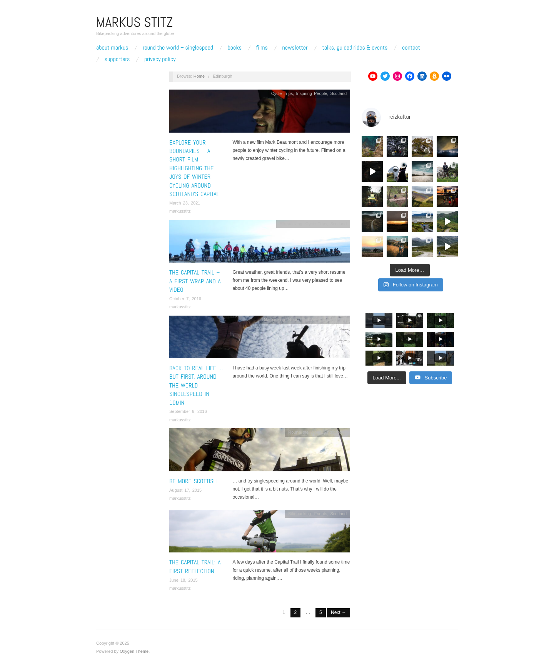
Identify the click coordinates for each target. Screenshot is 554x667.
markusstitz (180, 211)
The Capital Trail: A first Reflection (194, 566)
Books (235, 48)
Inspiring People (311, 93)
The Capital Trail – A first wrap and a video (195, 281)
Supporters (117, 59)
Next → (338, 612)
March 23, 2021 (184, 203)
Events (320, 513)
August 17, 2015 (185, 490)
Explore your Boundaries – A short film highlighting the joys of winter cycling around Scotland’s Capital (194, 168)
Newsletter (294, 48)
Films (262, 48)
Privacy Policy (160, 59)
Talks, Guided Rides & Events (354, 48)
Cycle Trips (282, 93)
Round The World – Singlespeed (178, 48)
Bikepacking (290, 223)
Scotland (338, 93)
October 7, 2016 (185, 298)
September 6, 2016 (188, 411)
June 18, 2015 (183, 580)
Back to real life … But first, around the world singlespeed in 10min (196, 385)
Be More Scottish (193, 481)
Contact (411, 48)
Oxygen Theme (134, 651)
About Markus (112, 48)
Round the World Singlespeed (317, 319)
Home (199, 76)
